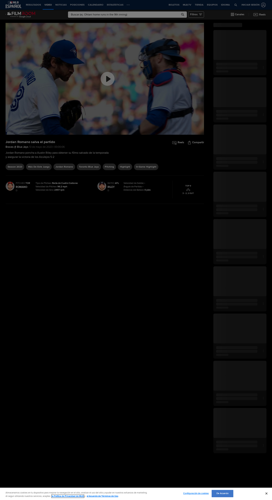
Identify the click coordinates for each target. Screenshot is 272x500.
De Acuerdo (222, 493)
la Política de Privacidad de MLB (68, 496)
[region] (136, 494)
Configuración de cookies (196, 493)
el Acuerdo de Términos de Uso (102, 496)
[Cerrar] (266, 493)
